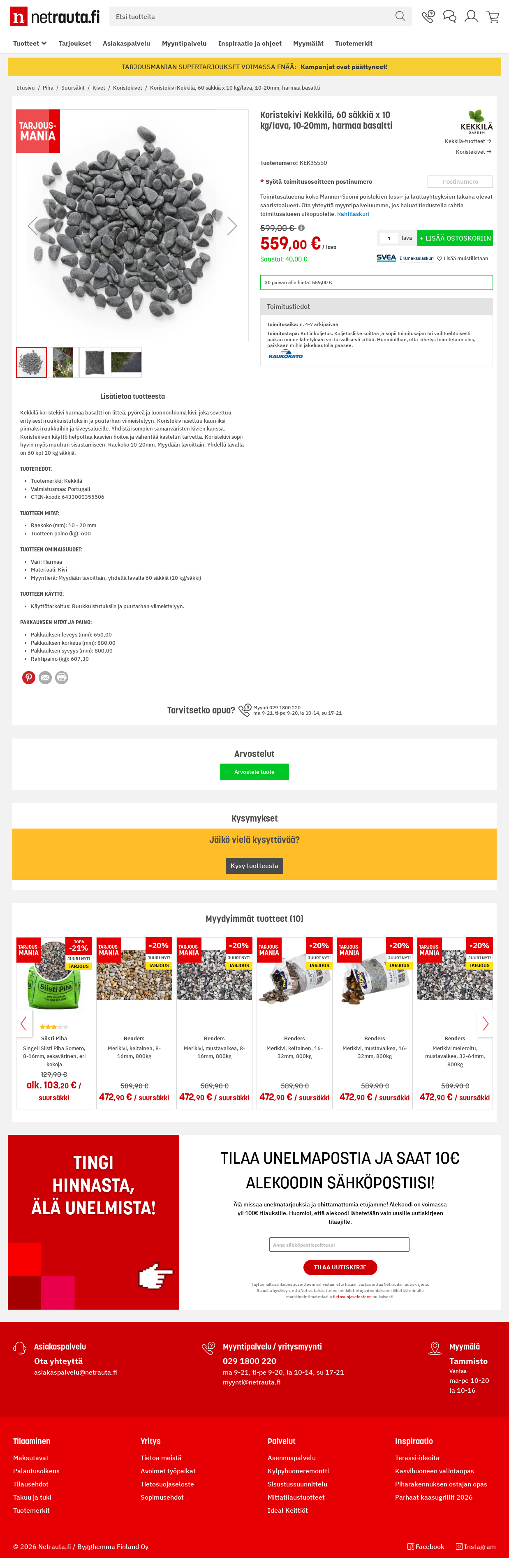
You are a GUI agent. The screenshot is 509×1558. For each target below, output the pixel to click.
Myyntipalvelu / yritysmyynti (272, 1346)
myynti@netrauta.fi (252, 1382)
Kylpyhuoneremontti (298, 1471)
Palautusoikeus (36, 1471)
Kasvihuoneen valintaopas (434, 1471)
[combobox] (260, 16)
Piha (49, 87)
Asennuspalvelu (292, 1458)
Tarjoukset (75, 43)
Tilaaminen (32, 1441)
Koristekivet (128, 87)
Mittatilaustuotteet (296, 1497)
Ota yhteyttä (58, 1360)
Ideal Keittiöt (288, 1510)
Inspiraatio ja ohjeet (250, 43)
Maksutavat (31, 1458)
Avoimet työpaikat (168, 1471)
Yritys (151, 1441)
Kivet (99, 87)
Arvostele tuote (254, 772)
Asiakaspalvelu (126, 43)
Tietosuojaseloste (167, 1484)
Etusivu (26, 87)
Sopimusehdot (162, 1497)
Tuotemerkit (353, 43)
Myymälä (464, 1346)
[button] (32, 225)
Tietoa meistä (161, 1458)
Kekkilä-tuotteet (465, 141)
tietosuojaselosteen (352, 1296)
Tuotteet (26, 43)
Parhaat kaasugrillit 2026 (434, 1497)
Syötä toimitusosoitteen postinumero (318, 181)
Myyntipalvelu (184, 43)
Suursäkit (73, 87)
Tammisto (468, 1360)
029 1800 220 (249, 1360)
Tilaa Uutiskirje (340, 1267)
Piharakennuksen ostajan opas (441, 1484)
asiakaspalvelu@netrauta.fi (75, 1372)
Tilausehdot (31, 1484)
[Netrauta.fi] (54, 16)
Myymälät (308, 43)
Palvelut (282, 1441)
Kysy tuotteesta (254, 865)
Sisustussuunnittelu (297, 1484)
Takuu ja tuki (32, 1497)
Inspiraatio (414, 1441)
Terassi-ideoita (417, 1458)
